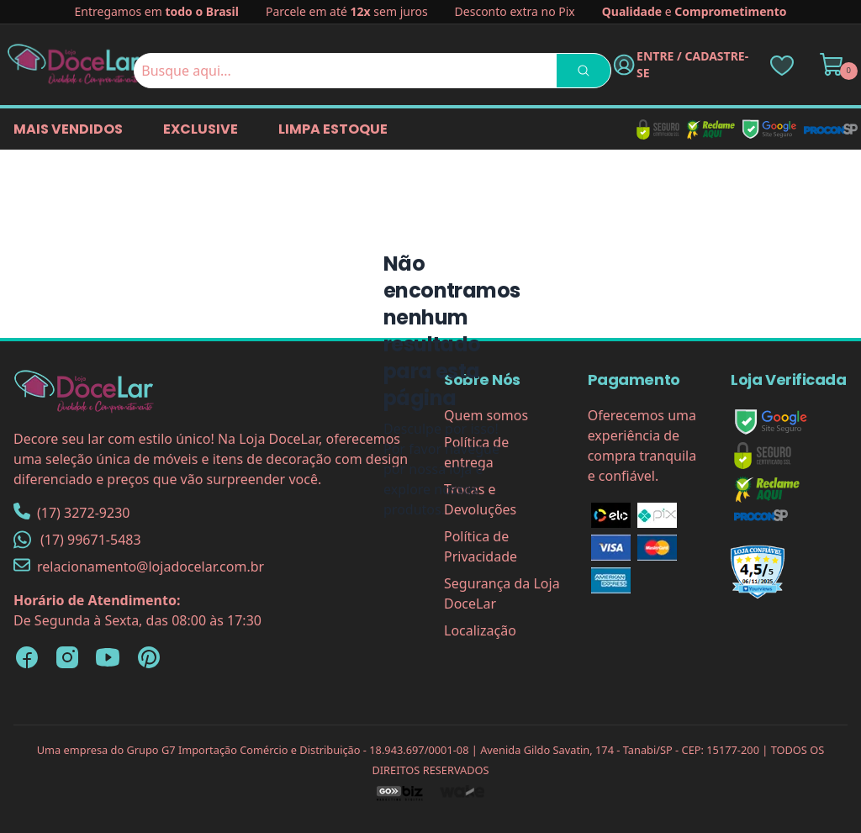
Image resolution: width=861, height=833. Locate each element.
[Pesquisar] (583, 70)
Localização (480, 630)
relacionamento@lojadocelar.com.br (138, 566)
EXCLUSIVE (200, 129)
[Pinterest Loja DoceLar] (148, 657)
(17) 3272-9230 (71, 512)
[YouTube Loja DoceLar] (107, 657)
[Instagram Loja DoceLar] (67, 657)
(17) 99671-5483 (77, 540)
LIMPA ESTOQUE (333, 129)
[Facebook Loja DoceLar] (26, 657)
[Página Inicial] (74, 64)
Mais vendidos (68, 129)
